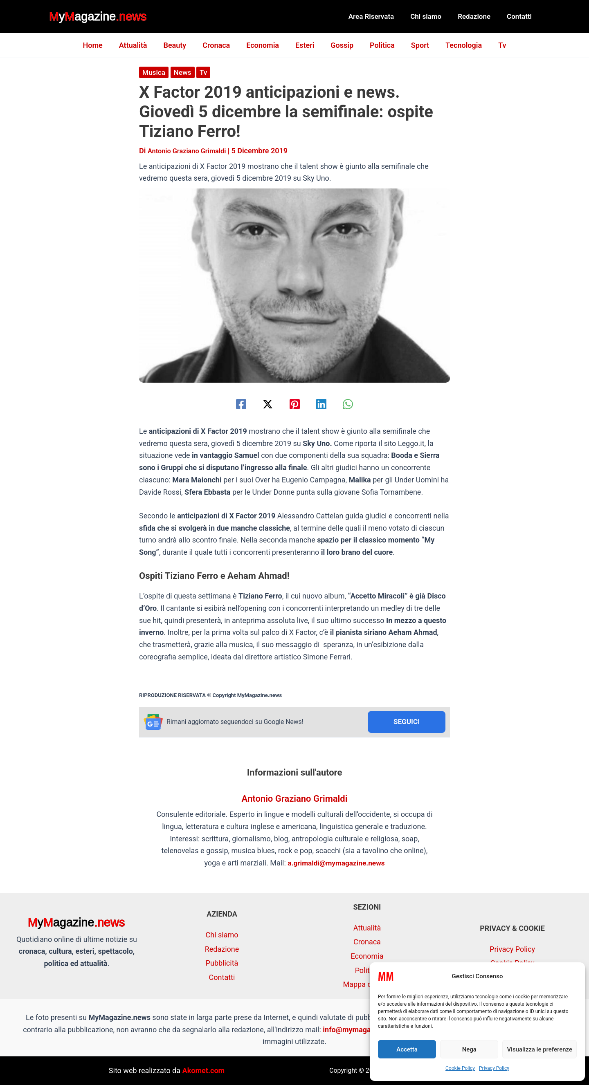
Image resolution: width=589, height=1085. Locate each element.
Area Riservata (380, 16)
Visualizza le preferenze (539, 1049)
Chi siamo (431, 16)
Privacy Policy (494, 1068)
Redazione (477, 16)
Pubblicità (222, 963)
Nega (469, 1049)
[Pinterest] (294, 404)
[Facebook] (233, 404)
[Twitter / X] (263, 404)
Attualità (140, 45)
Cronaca (219, 45)
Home (100, 45)
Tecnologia (457, 45)
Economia (264, 45)
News (184, 72)
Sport (415, 45)
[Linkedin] (325, 404)
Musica (154, 72)
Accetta (407, 1049)
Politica (378, 45)
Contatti (520, 16)
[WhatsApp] (356, 404)
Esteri (304, 45)
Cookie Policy (460, 1068)
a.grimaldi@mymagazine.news (336, 863)
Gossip (340, 45)
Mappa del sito (367, 984)
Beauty (179, 45)
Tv (494, 45)
